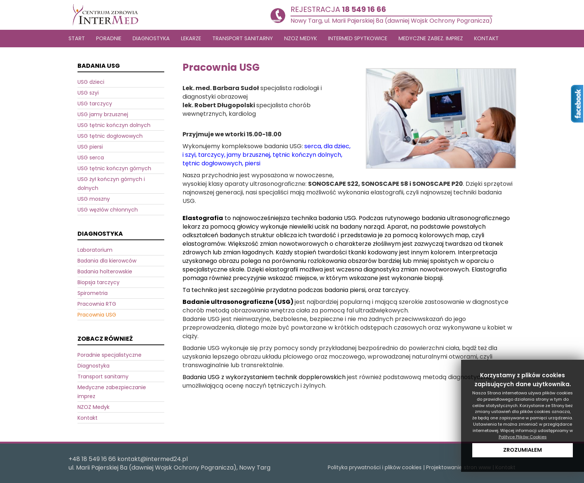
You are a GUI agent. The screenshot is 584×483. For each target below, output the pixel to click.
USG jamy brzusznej (102, 114)
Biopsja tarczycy (98, 282)
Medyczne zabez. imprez (431, 38)
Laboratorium (94, 250)
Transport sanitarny (102, 376)
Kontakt (486, 38)
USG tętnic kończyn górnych (114, 168)
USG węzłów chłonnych (107, 209)
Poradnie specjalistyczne (109, 355)
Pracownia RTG (96, 304)
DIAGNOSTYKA (151, 38)
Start (77, 38)
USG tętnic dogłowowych (110, 136)
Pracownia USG (96, 314)
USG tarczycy (94, 103)
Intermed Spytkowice (357, 38)
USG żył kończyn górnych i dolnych (111, 183)
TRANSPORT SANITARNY (242, 38)
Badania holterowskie (104, 271)
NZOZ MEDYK (300, 38)
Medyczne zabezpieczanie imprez (111, 392)
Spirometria (92, 293)
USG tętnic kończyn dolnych (113, 125)
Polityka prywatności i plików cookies (375, 467)
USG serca (90, 157)
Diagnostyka (93, 365)
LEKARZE (191, 38)
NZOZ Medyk (93, 407)
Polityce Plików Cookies (523, 437)
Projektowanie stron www (458, 467)
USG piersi (90, 146)
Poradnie (108, 38)
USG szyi (88, 92)
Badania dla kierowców (106, 260)
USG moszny (93, 199)
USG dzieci (90, 82)
